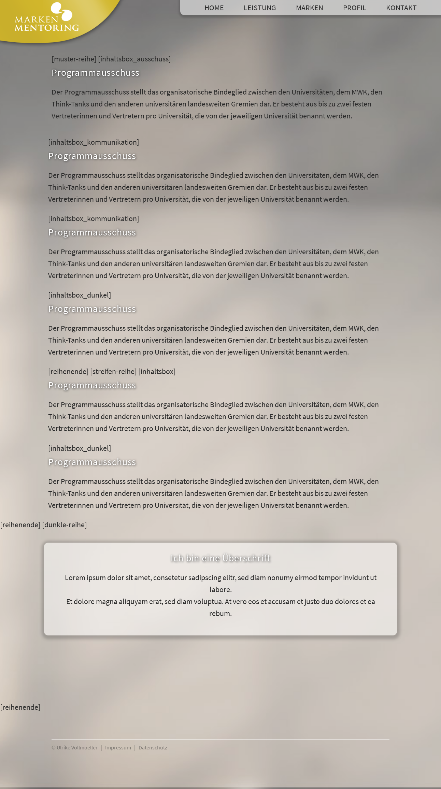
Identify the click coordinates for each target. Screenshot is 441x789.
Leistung (260, 7)
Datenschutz (153, 747)
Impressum (118, 747)
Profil (354, 7)
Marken (309, 7)
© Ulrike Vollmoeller (75, 747)
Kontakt (401, 7)
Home (214, 7)
